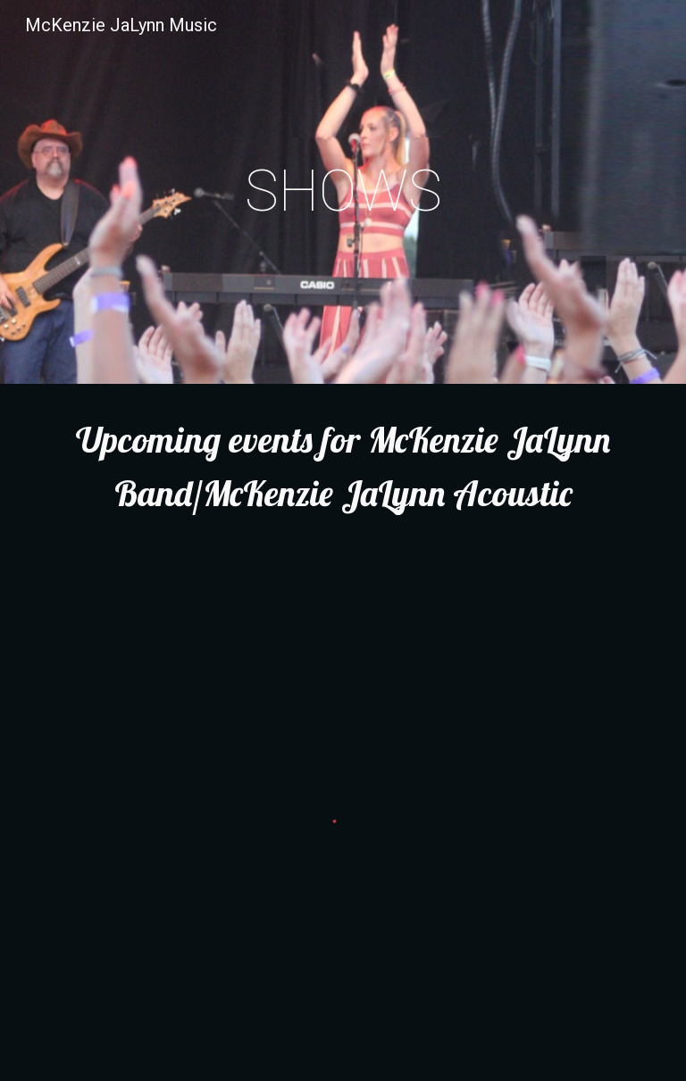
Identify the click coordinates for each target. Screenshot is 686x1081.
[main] (342, 192)
